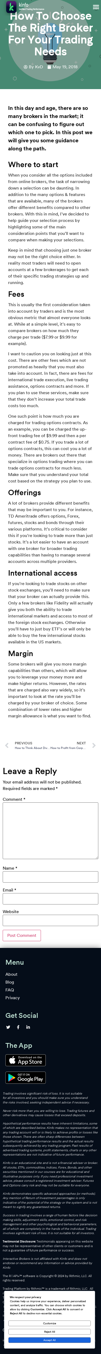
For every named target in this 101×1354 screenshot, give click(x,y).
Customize (49, 1323)
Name (10, 868)
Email (9, 890)
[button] (96, 7)
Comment (14, 799)
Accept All (49, 1340)
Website (11, 912)
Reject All (49, 1331)
